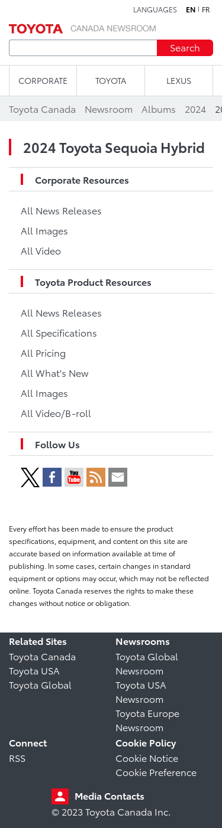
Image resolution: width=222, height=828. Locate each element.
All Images (44, 230)
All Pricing (43, 352)
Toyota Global (40, 684)
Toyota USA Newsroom (140, 691)
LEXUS (178, 80)
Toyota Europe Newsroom (147, 720)
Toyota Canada (42, 656)
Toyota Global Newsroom (146, 663)
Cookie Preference (156, 771)
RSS (17, 757)
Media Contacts (109, 795)
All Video (41, 250)
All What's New (54, 372)
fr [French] (206, 9)
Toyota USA (34, 670)
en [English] (190, 9)
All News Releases (61, 210)
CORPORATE (42, 80)
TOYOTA (110, 80)
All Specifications (59, 332)
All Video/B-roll (56, 412)
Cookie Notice (146, 757)
